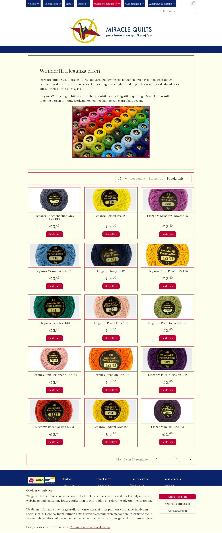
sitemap (103, 527)
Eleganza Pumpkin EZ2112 (111, 375)
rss (109, 527)
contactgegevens (70, 484)
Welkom (33, 3)
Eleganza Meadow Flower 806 (167, 216)
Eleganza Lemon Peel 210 (110, 216)
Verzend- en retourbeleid (143, 495)
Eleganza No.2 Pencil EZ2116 (167, 271)
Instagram (169, 488)
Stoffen (83, 3)
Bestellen (54, 234)
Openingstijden (53, 3)
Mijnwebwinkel (146, 527)
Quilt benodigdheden (107, 3)
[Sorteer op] (177, 178)
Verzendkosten (138, 498)
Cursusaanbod (134, 3)
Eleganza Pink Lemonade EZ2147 (54, 375)
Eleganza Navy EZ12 (111, 271)
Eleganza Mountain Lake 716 (54, 271)
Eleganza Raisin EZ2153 (167, 427)
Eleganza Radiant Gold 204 (110, 427)
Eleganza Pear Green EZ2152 (167, 323)
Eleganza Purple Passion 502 (167, 375)
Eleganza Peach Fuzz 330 (111, 323)
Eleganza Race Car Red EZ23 (54, 427)
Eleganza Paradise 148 (54, 323)
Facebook (169, 484)
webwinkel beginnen (119, 527)
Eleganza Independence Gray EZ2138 (54, 217)
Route (69, 3)
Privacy (134, 491)
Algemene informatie (162, 3)
